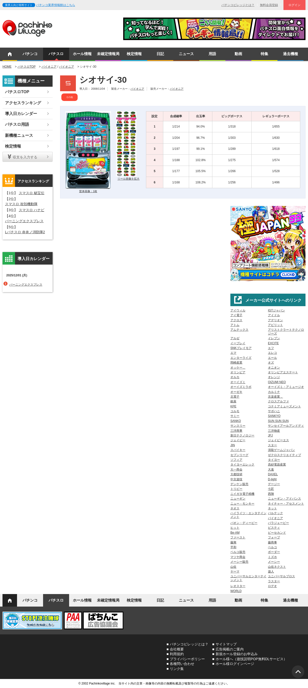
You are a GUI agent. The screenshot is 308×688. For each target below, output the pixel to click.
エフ (271, 348)
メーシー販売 (239, 561)
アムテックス (239, 329)
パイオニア (49, 66)
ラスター (274, 581)
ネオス (234, 508)
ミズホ (272, 557)
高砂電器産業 (277, 464)
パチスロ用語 (17, 124)
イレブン (274, 338)
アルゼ (234, 338)
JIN (232, 445)
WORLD (236, 591)
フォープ (274, 537)
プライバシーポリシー (187, 659)
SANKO (235, 421)
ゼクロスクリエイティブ (284, 455)
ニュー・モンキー (242, 503)
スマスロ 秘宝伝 (31, 193)
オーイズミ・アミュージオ (286, 387)
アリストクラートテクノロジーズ (286, 331)
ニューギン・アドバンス (284, 498)
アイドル (274, 315)
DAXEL (273, 474)
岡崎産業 (236, 362)
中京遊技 (236, 479)
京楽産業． (275, 396)
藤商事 (272, 542)
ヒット (234, 527)
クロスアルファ (278, 401)
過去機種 (290, 54)
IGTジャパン (276, 310)
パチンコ (30, 54)
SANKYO (274, 416)
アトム (234, 325)
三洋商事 (236, 430)
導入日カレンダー (21, 113)
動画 (238, 54)
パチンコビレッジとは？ (237, 5)
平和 (233, 547)
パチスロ (56, 54)
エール (272, 358)
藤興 (233, 542)
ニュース (186, 54)
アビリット (275, 325)
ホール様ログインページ (235, 664)
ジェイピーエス (278, 440)
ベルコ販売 (237, 552)
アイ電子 (236, 315)
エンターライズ (240, 358)
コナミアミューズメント (284, 406)
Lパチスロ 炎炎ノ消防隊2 (25, 232)
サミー (234, 416)
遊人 (271, 571)
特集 (264, 54)
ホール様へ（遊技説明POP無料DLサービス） (251, 659)
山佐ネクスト (277, 566)
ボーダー (274, 552)
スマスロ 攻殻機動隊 (21, 204)
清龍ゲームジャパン (281, 450)
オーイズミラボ (240, 387)
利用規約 (177, 654)
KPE (233, 406)
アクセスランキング (23, 103)
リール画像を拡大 (128, 178)
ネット (272, 508)
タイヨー (274, 460)
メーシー (274, 561)
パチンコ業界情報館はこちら (55, 5)
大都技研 (236, 474)
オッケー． (237, 367)
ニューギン (237, 498)
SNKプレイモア (241, 348)
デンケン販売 (239, 484)
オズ (271, 362)
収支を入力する (25, 157)
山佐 (233, 566)
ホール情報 (82, 54)
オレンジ (274, 377)
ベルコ (272, 547)
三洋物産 (274, 430)
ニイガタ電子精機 (242, 494)
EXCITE (273, 343)
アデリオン (275, 320)
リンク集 (177, 669)
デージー (274, 484)
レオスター (237, 586)
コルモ (234, 411)
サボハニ (274, 411)
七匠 (271, 489)
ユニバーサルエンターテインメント (248, 578)
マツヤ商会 (237, 557)
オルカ (234, 377)
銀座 (233, 401)
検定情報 (134, 54)
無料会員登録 (269, 5)
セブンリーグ (239, 455)
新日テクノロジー (242, 435)
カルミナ (274, 392)
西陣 (271, 494)
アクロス (236, 320)
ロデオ (272, 586)
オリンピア (237, 372)
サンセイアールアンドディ (286, 425)
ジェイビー (237, 440)
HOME (7, 66)
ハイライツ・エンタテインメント (248, 514)
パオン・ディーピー (243, 523)
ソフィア (236, 460)
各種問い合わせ (182, 664)
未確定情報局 (108, 54)
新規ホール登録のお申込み (237, 654)
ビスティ (274, 527)
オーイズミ (237, 382)
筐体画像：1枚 (88, 191)
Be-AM (235, 532)
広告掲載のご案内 (230, 649)
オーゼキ (236, 392)
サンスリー (237, 425)
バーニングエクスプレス (24, 221)
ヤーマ (234, 571)
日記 (160, 54)
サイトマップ (226, 644)
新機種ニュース (19, 135)
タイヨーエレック (242, 464)
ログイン (294, 5)
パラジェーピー (278, 523)
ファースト (237, 537)
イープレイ (237, 343)
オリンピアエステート (283, 372)
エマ (233, 353)
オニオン (274, 367)
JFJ (270, 435)
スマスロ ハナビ (31, 210)
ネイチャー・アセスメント (286, 503)
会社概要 (177, 649)
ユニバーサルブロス (281, 576)
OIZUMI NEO (277, 382)
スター (272, 445)
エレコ (272, 353)
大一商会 (236, 469)
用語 (212, 54)
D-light (272, 479)
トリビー (236, 489)
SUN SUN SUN (278, 421)
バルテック (275, 513)
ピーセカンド (277, 532)
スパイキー (237, 450)
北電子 (234, 396)
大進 (271, 469)
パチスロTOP (27, 66)
